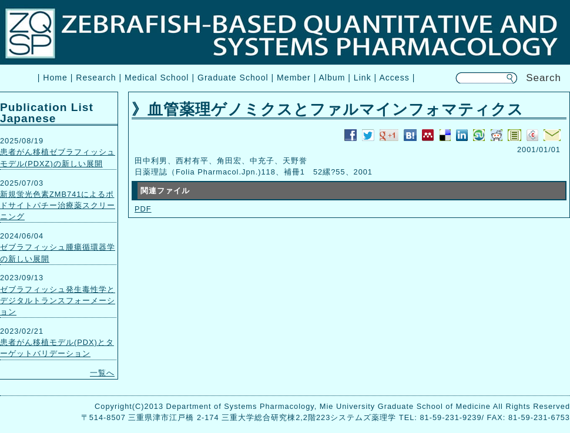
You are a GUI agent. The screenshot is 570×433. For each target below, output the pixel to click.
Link (362, 77)
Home (55, 77)
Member (294, 77)
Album (331, 77)
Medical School (157, 77)
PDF (143, 208)
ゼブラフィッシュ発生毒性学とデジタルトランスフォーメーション (57, 300)
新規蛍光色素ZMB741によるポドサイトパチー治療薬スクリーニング (57, 205)
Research (96, 77)
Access (394, 77)
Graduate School (233, 77)
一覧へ (102, 372)
